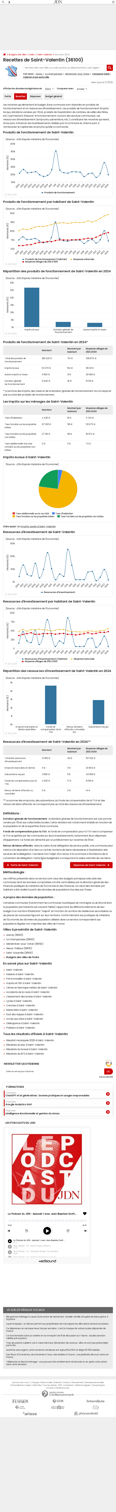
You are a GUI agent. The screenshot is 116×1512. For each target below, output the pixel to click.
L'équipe (35, 1382)
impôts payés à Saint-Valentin (38, 526)
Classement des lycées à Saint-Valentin (29, 996)
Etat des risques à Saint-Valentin (24, 1014)
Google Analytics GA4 (18, 1103)
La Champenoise (53, 74)
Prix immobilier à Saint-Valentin (24, 978)
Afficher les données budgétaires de (22, 88)
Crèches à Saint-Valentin (20, 1005)
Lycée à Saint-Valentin (19, 1001)
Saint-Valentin (44, 54)
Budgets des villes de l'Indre (22, 957)
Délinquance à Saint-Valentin (23, 1023)
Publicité (57, 1382)
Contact (66, 1382)
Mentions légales (83, 1385)
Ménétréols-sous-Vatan (77, 74)
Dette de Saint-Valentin (22, 865)
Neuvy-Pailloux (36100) (19, 948)
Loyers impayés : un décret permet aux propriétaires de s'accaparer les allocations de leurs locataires (57, 1324)
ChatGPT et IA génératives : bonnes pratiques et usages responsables (47, 1094)
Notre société (46, 1382)
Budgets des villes (17, 54)
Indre (31, 54)
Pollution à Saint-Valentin (20, 1027)
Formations (15, 1086)
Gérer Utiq (37, 1385)
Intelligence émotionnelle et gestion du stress (32, 1112)
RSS (60, 1385)
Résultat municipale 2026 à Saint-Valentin (30, 1040)
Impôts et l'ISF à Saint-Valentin (23, 983)
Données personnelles (94, 1382)
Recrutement (77, 1382)
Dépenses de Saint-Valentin (91, 865)
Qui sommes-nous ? (21, 1382)
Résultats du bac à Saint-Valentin (25, 1044)
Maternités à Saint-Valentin (22, 1010)
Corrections (69, 1385)
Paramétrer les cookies (21, 1385)
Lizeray (39, 74)
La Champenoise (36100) (20, 939)
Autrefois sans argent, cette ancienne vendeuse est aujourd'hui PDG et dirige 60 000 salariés (53, 1350)
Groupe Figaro (98, 1385)
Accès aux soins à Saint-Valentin (24, 1019)
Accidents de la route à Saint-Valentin (28, 992)
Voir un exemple (106, 1077)
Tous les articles (50, 1385)
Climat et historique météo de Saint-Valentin (31, 987)
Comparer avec (64, 88)
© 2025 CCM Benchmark (58, 1388)
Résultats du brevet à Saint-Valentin (27, 1049)
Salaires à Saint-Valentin (20, 974)
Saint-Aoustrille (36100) (19, 952)
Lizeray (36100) (14, 935)
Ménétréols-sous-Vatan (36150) (24, 944)
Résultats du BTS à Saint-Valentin (25, 1053)
